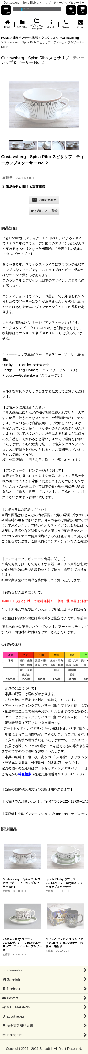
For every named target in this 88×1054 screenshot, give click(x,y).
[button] (6, 10)
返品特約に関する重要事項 (23, 187)
